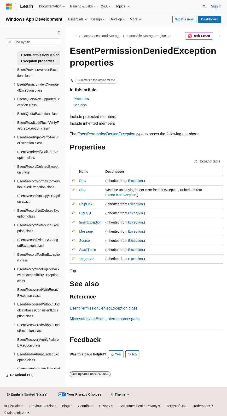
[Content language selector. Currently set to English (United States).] (27, 394)
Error (83, 190)
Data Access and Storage (102, 36)
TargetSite (86, 259)
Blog (65, 406)
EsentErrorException (120, 195)
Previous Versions (42, 406)
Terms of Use (176, 406)
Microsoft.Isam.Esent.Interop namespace (105, 319)
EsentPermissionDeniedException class (103, 308)
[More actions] (219, 36)
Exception (135, 181)
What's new (184, 19)
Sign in (216, 6)
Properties (81, 99)
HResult (85, 213)
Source (84, 240)
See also (80, 105)
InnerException (90, 222)
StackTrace (87, 250)
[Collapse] (59, 32)
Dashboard (209, 19)
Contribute (85, 406)
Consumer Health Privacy (138, 406)
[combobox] (33, 42)
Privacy (104, 406)
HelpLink (85, 204)
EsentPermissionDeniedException (106, 134)
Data (82, 181)
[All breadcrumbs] (74, 36)
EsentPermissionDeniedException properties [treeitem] (40, 58)
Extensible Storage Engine (146, 36)
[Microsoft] (9, 6)
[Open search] (204, 6)
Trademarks (201, 406)
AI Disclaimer (13, 406)
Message (86, 231)
